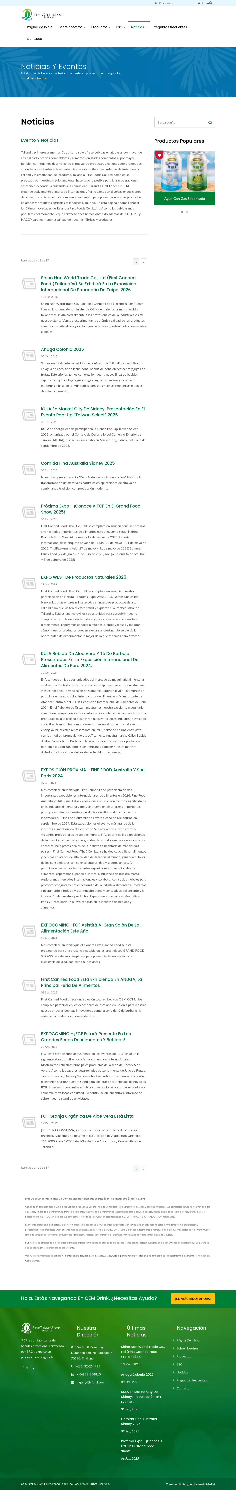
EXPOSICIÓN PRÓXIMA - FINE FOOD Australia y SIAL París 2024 (93, 773)
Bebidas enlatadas (93, 1255)
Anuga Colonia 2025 (62, 349)
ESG (120, 27)
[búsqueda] (156, 3)
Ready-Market (206, 1484)
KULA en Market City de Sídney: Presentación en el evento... (142, 1396)
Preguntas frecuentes (171, 27)
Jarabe (107, 1255)
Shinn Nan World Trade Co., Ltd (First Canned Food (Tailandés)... (143, 1351)
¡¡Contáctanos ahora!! (192, 1299)
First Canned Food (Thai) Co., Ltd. (64, 1483)
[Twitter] (27, 1367)
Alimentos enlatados (72, 1255)
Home (30, 78)
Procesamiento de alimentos (181, 1255)
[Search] (177, 3)
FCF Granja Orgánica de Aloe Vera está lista (87, 1116)
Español (208, 3)
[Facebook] (23, 1367)
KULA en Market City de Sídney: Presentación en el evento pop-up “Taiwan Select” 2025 (93, 412)
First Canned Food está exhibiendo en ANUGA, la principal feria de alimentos (91, 982)
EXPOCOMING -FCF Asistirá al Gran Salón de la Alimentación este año (90, 928)
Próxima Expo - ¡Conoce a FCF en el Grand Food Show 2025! (90, 509)
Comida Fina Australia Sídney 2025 (78, 463)
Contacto (34, 38)
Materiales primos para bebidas (148, 1255)
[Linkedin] (32, 1367)
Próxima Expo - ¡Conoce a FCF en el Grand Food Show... (142, 1446)
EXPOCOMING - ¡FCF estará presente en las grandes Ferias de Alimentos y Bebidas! (86, 1037)
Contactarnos (32, 1260)
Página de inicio (39, 27)
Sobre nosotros (71, 27)
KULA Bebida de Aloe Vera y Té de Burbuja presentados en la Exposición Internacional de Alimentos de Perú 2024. (89, 659)
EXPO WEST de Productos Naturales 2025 (83, 577)
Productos (100, 27)
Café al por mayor (121, 1255)
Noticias (139, 27)
